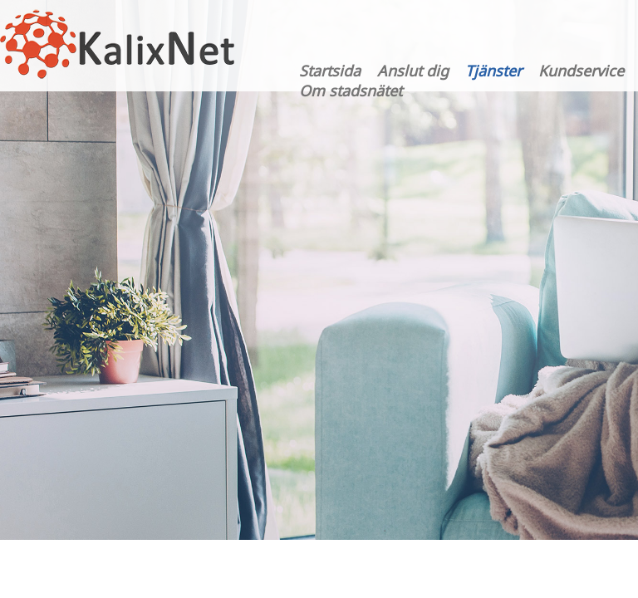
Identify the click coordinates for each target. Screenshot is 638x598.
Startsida (330, 71)
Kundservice (581, 71)
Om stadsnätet (350, 90)
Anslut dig (413, 71)
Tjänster (493, 71)
